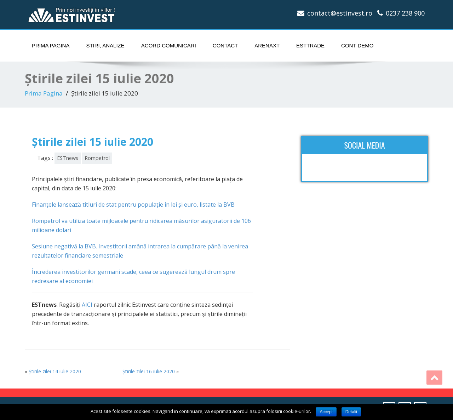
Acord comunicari (168, 45)
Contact (225, 45)
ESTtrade (310, 45)
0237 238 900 (405, 13)
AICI (87, 305)
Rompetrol (97, 158)
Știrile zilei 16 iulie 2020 (148, 371)
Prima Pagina (50, 45)
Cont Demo (357, 45)
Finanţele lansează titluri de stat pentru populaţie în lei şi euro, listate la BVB (133, 204)
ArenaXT (267, 45)
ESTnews (67, 158)
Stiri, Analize (105, 45)
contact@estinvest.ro (339, 13)
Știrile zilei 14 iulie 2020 (55, 371)
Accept (326, 411)
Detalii (351, 411)
